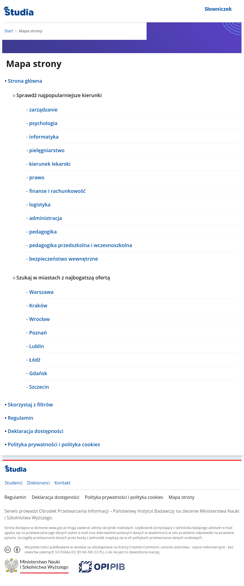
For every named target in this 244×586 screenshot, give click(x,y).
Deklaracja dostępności (55, 497)
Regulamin (15, 497)
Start (8, 31)
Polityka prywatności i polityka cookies (124, 497)
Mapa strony (181, 497)
